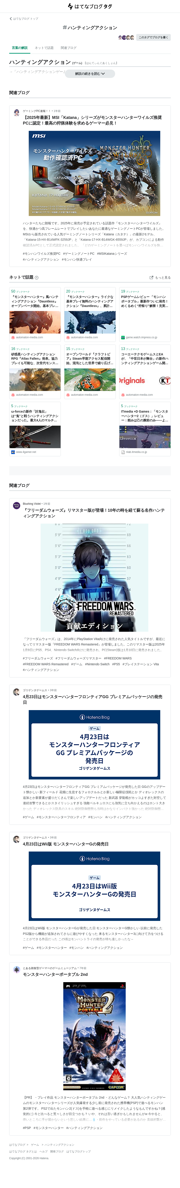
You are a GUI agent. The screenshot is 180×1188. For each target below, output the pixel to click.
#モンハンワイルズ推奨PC (41, 253)
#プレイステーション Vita (141, 664)
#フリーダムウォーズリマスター (78, 658)
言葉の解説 (20, 48)
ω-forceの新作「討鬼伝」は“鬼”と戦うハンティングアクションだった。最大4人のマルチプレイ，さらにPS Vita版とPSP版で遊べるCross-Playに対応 (34, 416)
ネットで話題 (44, 48)
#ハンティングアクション (41, 259)
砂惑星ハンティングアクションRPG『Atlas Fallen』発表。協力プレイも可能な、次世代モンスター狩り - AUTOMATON (34, 359)
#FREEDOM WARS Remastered (45, 664)
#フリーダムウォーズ (38, 658)
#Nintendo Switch (97, 664)
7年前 (82, 968)
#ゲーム (76, 664)
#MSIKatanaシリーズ (112, 253)
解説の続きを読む (90, 73)
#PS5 (116, 664)
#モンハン (95, 817)
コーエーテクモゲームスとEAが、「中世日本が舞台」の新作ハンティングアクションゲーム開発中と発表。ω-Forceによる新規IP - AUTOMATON (144, 359)
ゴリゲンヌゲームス (35, 690)
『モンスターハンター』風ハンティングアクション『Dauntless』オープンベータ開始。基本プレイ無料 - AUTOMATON (34, 301)
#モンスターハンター (52, 947)
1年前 (57, 111)
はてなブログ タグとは (23, 1151)
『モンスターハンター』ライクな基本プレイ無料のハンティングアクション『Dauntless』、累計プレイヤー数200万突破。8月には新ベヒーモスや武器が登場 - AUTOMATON (89, 301)
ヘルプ (44, 1151)
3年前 (53, 690)
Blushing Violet (32, 503)
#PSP (27, 1128)
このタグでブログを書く (153, 37)
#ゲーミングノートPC (78, 253)
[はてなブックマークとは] (36, 277)
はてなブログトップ (78, 1151)
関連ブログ (69, 48)
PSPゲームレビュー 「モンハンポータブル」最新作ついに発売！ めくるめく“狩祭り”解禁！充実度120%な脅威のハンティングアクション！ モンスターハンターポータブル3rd (144, 301)
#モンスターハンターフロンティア (61, 817)
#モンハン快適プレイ (77, 259)
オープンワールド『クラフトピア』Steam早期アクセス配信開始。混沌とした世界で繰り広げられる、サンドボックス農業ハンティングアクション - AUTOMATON (89, 359)
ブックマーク (20, 291)
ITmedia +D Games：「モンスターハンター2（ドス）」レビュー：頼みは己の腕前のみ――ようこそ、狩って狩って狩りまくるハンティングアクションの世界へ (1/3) (144, 416)
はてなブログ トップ (23, 18)
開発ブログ (57, 1151)
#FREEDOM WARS (118, 658)
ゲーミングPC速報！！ (37, 111)
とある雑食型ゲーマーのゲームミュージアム (50, 968)
